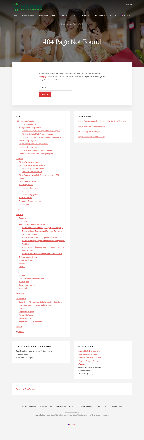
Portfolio (22, 273)
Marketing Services (26, 188)
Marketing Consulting (30, 191)
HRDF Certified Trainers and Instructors (34, 228)
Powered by (26, 396)
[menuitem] (126, 16)
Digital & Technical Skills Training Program (38, 134)
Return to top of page (72, 422)
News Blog (20, 300)
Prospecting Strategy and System (31, 204)
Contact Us (23, 315)
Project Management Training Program (34, 147)
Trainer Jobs (23, 295)
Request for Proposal (27, 318)
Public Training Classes (27, 124)
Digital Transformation (28, 185)
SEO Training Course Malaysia (33, 172)
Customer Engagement (31, 198)
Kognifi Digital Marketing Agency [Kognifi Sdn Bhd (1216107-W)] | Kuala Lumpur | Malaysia (80, 425)
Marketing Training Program (30, 150)
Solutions (19, 162)
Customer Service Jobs (27, 292)
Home (63, 24)
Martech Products (26, 201)
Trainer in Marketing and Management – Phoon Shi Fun (43, 260)
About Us (19, 218)
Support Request (25, 325)
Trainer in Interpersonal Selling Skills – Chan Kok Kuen (43, 244)
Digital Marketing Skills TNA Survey (92, 140)
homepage (43, 77)
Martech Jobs (24, 288)
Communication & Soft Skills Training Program (37, 157)
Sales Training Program (28, 144)
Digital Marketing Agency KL (30, 165)
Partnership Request (26, 321)
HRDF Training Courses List (32, 175)
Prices (18, 213)
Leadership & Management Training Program (36, 154)
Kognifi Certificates (26, 267)
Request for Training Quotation (31, 328)
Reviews (22, 270)
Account (19, 333)
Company (23, 221)
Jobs (17, 279)
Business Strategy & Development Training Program (42, 131)
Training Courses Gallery (28, 264)
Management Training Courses (31, 128)
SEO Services (27, 195)
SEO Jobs (22, 282)
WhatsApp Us (21, 305)
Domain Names (25, 208)
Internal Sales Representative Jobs (32, 285)
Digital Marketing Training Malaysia (33, 169)
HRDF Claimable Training (26, 121)
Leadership (23, 225)
